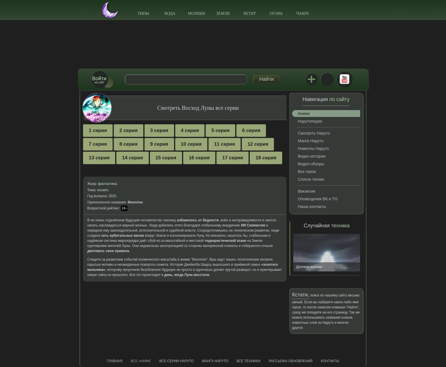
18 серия (265, 157)
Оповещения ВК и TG (318, 199)
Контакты (330, 361)
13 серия (99, 157)
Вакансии (306, 191)
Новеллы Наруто (313, 148)
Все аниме (141, 361)
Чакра (302, 13)
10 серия (191, 144)
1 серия (98, 130)
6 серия (251, 130)
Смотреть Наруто (314, 133)
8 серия (128, 144)
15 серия (166, 157)
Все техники (248, 361)
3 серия (159, 130)
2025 (112, 196)
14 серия (132, 157)
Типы (143, 13)
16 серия (199, 157)
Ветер (249, 13)
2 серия (128, 130)
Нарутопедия (310, 121)
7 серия (98, 144)
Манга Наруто (310, 141)
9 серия (159, 144)
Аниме (304, 113)
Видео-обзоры (311, 164)
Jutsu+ (311, 79)
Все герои (307, 171)
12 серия (257, 144)
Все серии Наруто (176, 361)
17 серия (232, 157)
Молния (196, 13)
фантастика (107, 184)
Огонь (276, 13)
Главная (114, 361)
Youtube (344, 79)
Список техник (311, 179)
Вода (169, 13)
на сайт (99, 80)
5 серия (220, 130)
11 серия (224, 144)
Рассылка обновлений (291, 361)
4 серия (190, 130)
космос (102, 190)
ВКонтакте (326, 79)
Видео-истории (312, 156)
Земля (223, 13)
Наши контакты (312, 206)
